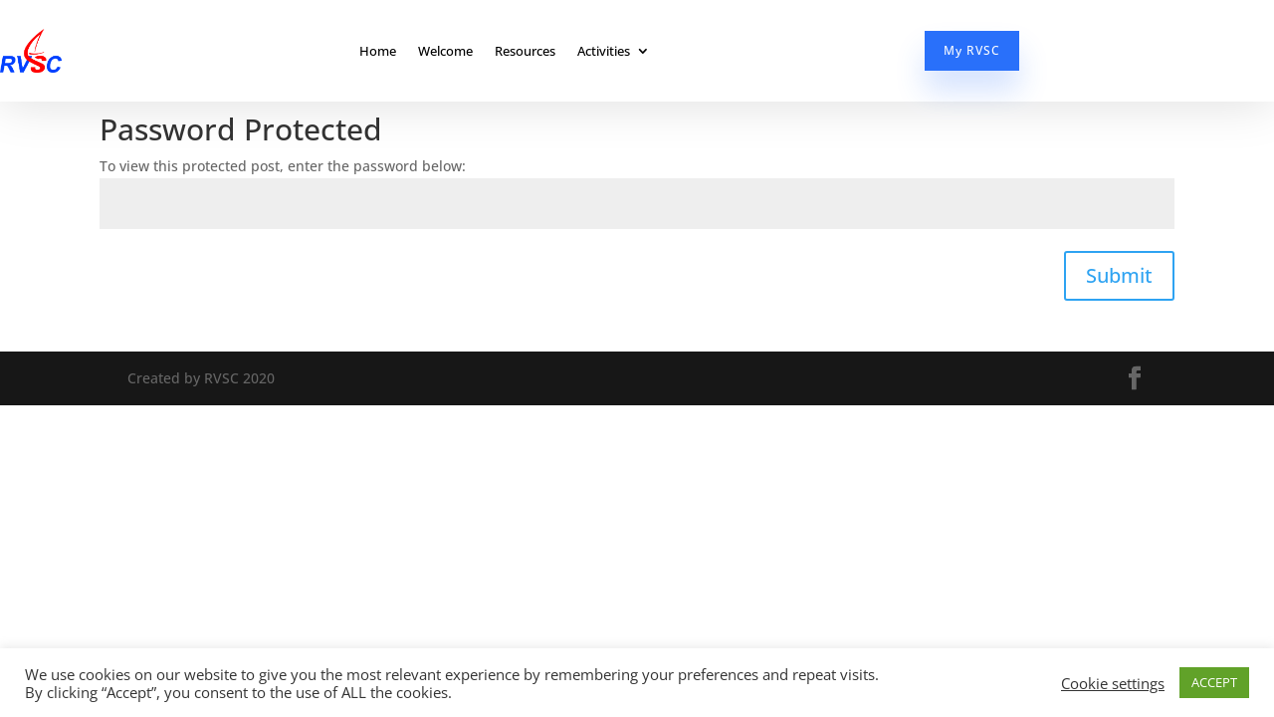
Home (377, 51)
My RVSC (972, 50)
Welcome (445, 51)
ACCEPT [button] (1214, 682)
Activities (603, 51)
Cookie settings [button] (1113, 683)
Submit (1119, 275)
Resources (525, 51)
